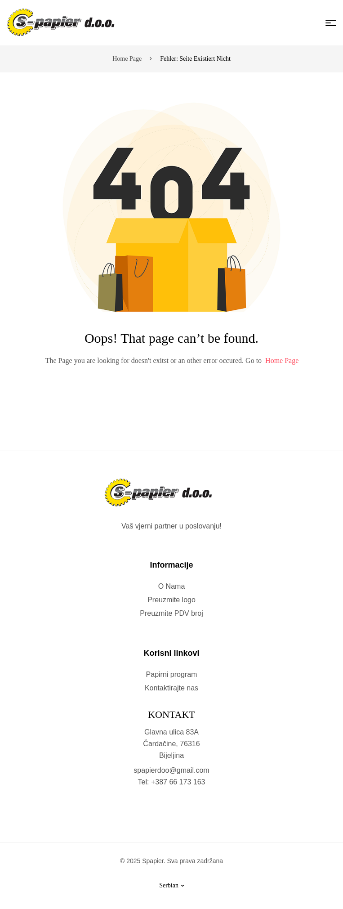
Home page (127, 58)
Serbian (171, 885)
